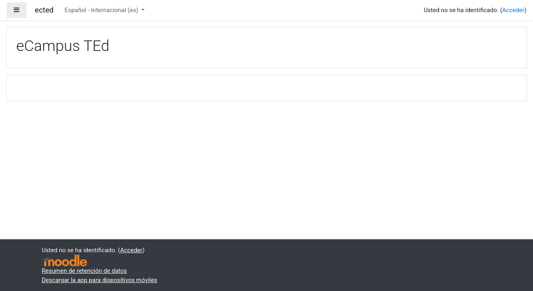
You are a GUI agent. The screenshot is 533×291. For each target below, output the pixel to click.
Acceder (513, 10)
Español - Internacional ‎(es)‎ (102, 10)
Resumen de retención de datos (84, 270)
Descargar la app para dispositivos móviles (99, 280)
